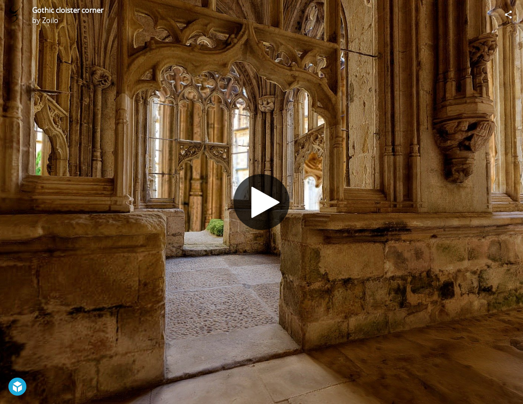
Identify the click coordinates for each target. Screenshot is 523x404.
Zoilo (50, 20)
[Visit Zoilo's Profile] (15, 15)
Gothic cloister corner (67, 10)
